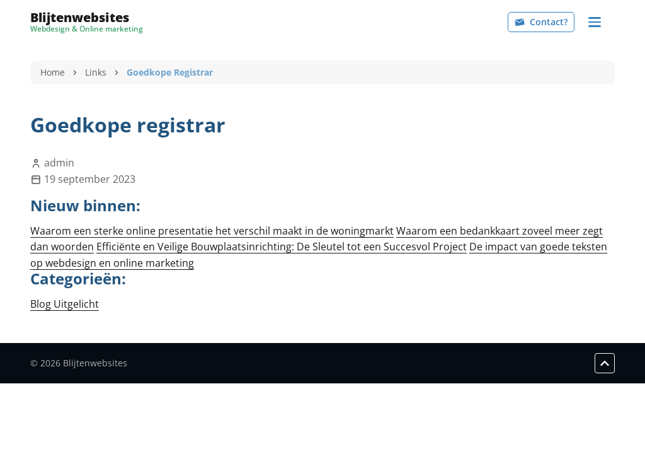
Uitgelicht (76, 304)
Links (95, 72)
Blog (42, 304)
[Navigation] (594, 22)
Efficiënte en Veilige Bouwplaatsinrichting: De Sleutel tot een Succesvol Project (281, 246)
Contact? (541, 22)
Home (52, 72)
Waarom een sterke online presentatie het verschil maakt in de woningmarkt (212, 231)
